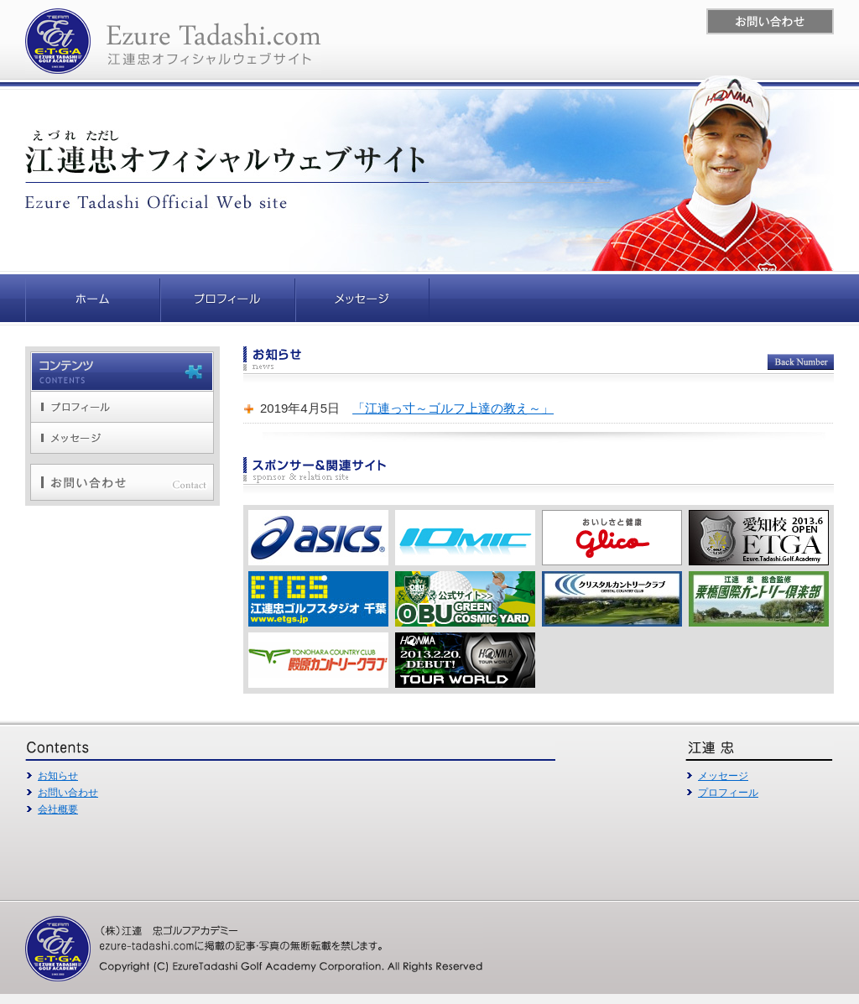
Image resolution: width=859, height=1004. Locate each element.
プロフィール (728, 793)
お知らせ (58, 776)
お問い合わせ (68, 793)
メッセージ (723, 776)
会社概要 (58, 809)
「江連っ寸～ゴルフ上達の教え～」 (453, 408)
